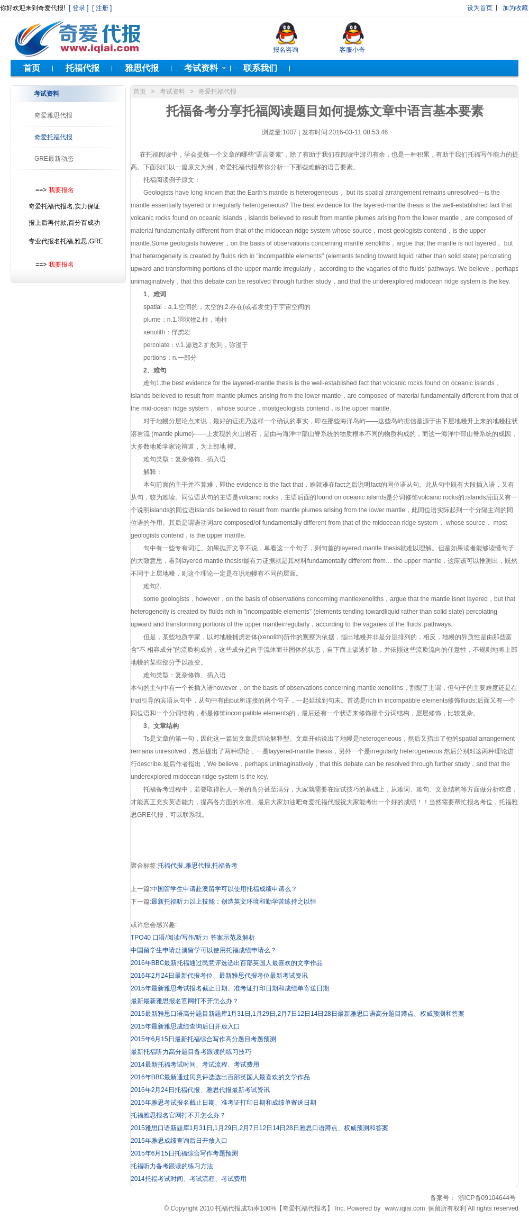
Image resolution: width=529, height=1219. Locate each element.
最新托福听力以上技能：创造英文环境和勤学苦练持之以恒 (233, 901)
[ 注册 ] (101, 8)
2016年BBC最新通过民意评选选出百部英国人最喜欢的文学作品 (220, 1077)
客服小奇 (352, 49)
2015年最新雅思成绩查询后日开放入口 (185, 1026)
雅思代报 (198, 865)
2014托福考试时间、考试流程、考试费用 (189, 1178)
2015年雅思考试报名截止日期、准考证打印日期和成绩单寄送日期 (223, 1102)
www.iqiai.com (405, 1208)
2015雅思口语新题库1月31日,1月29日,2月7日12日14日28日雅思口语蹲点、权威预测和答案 (259, 1128)
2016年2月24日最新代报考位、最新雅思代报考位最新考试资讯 (219, 975)
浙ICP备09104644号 (487, 1198)
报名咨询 (285, 49)
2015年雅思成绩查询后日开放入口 (179, 1140)
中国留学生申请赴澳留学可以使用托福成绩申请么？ (224, 889)
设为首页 (479, 8)
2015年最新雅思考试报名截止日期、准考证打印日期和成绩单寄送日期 (230, 988)
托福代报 (170, 865)
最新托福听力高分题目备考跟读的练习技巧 (191, 1052)
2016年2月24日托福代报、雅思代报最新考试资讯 (200, 1090)
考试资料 (172, 91)
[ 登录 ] (78, 8)
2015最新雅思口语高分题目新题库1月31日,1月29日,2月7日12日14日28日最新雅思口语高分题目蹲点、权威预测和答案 (297, 1013)
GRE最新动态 (54, 158)
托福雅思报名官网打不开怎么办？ (178, 1115)
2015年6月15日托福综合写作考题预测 (184, 1153)
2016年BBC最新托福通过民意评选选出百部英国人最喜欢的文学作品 (227, 963)
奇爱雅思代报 (53, 115)
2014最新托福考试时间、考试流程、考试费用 (195, 1064)
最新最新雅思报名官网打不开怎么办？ (185, 1001)
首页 (139, 91)
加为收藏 (515, 8)
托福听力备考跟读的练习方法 (172, 1166)
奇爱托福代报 (53, 137)
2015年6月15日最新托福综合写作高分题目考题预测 (203, 1039)
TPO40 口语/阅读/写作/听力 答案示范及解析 (193, 937)
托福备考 (225, 865)
